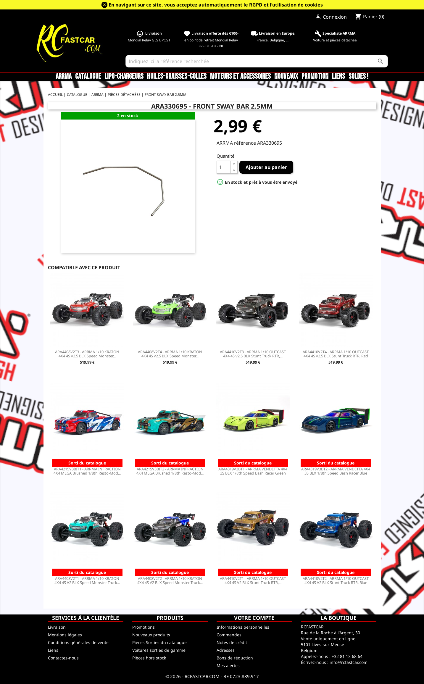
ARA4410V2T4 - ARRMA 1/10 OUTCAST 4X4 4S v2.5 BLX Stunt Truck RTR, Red (336, 354)
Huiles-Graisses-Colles (177, 76)
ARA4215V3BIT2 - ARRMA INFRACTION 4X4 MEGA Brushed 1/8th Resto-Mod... (170, 471)
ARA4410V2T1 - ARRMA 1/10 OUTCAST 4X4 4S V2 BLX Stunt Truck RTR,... (253, 580)
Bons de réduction (235, 658)
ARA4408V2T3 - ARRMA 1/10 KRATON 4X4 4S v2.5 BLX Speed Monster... (87, 354)
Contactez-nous (63, 658)
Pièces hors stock (149, 658)
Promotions (143, 627)
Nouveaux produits (151, 635)
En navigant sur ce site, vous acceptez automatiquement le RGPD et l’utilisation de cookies (216, 4)
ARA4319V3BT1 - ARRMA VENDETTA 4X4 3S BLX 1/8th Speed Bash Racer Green (252, 471)
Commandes (229, 635)
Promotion (315, 76)
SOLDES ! (358, 76)
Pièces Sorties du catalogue (159, 642)
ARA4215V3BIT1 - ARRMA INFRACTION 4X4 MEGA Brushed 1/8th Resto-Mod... (87, 471)
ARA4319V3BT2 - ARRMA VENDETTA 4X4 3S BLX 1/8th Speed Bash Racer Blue (335, 471)
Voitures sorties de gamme (159, 650)
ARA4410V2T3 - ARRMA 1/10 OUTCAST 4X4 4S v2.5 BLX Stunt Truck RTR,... (253, 354)
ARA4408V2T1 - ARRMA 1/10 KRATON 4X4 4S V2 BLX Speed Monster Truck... (87, 580)
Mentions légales (65, 635)
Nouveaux (286, 76)
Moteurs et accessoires (240, 76)
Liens (338, 76)
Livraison (57, 627)
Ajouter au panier (266, 167)
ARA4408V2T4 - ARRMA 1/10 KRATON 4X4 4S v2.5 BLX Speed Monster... (170, 354)
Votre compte (254, 617)
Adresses (226, 650)
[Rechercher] (256, 61)
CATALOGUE (88, 76)
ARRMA (64, 76)
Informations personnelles (243, 627)
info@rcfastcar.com (348, 662)
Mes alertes (228, 665)
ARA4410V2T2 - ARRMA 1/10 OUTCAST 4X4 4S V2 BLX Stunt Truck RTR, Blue (336, 580)
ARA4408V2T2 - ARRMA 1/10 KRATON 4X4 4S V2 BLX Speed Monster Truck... (170, 580)
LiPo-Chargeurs (124, 76)
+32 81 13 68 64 (347, 656)
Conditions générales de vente (78, 642)
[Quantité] (224, 167)
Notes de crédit (232, 642)
